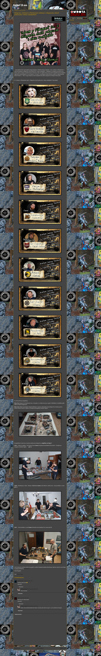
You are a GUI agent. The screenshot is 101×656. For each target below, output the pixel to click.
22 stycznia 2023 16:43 (28, 580)
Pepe (19, 597)
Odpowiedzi (21, 586)
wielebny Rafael (20, 574)
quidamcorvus (20, 580)
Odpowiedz (20, 584)
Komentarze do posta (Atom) (42, 652)
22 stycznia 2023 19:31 (24, 597)
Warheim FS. (27, 568)
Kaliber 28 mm (20, 5)
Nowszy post (17, 648)
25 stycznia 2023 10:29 (33, 606)
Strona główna (40, 648)
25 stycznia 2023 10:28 (33, 589)
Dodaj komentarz (18, 614)
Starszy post (63, 648)
